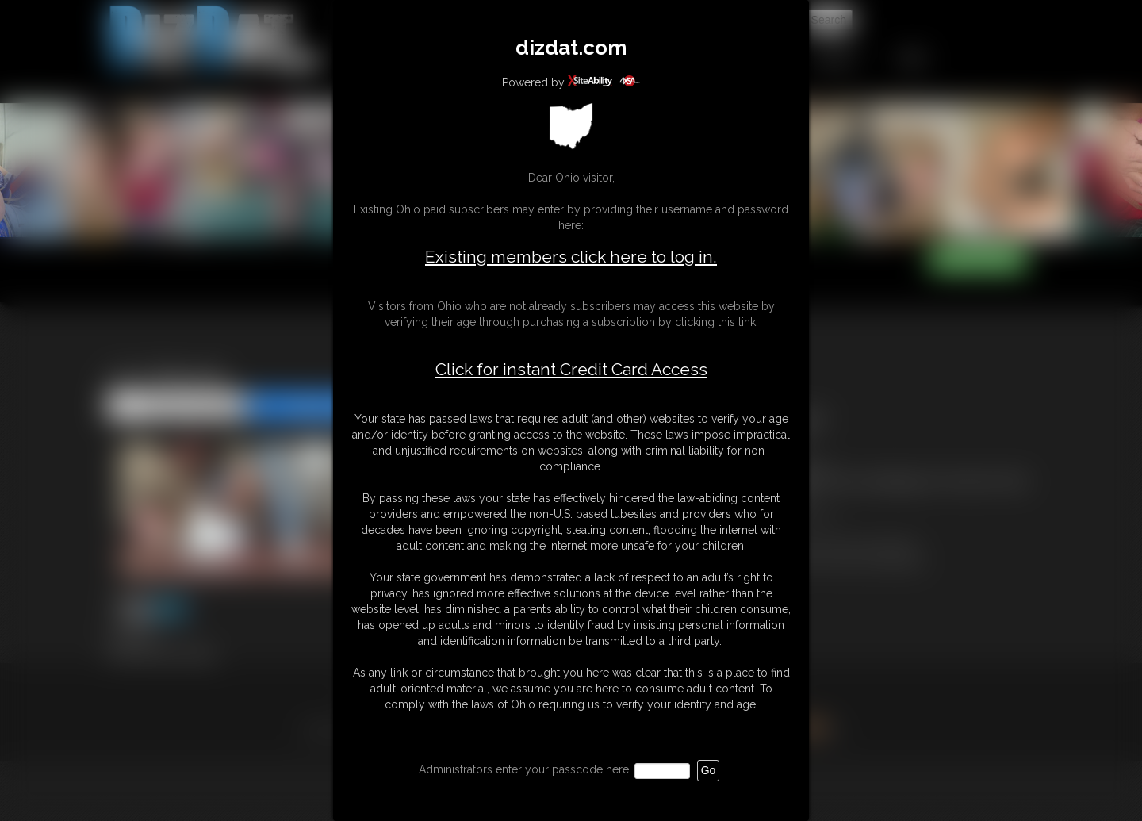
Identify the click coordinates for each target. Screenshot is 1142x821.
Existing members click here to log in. (571, 257)
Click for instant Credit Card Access (571, 370)
